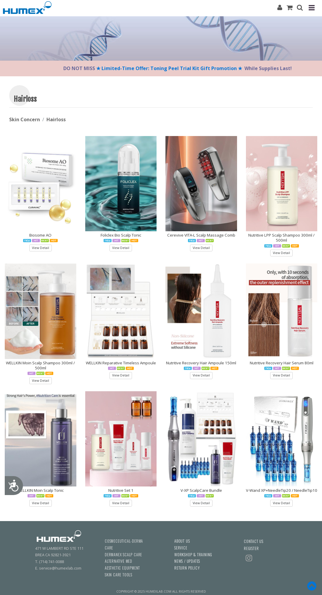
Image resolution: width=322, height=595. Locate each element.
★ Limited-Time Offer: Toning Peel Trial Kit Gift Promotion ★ (169, 68)
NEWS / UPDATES (187, 561)
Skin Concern (24, 119)
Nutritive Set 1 (120, 490)
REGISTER (251, 548)
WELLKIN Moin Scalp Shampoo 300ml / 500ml (40, 365)
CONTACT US (253, 541)
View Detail (40, 248)
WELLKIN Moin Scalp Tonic (40, 490)
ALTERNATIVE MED (118, 561)
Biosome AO (40, 235)
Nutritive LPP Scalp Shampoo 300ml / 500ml (281, 237)
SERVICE (180, 548)
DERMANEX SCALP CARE (123, 554)
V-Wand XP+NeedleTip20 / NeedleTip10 (281, 490)
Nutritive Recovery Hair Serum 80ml (281, 363)
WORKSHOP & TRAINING (193, 554)
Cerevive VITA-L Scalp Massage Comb (201, 235)
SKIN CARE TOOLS (118, 575)
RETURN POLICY (186, 568)
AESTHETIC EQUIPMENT (122, 568)
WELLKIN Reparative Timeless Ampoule (121, 363)
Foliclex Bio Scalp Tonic (121, 235)
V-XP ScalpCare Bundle (201, 490)
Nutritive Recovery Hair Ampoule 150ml (201, 363)
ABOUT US (182, 541)
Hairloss (56, 119)
